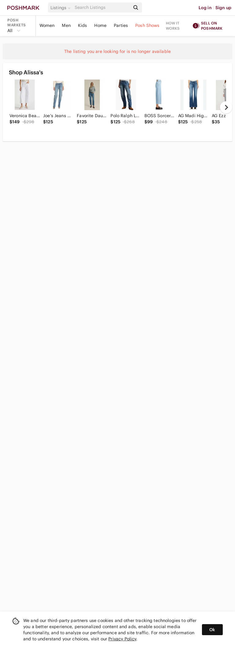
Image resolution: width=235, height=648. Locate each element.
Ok (212, 629)
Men (66, 25)
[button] (61, 8)
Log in (205, 7)
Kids (82, 25)
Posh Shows (147, 25)
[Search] (102, 7)
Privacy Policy (122, 639)
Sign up (223, 7)
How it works (173, 26)
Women (47, 25)
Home (100, 25)
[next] (226, 107)
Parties (121, 25)
